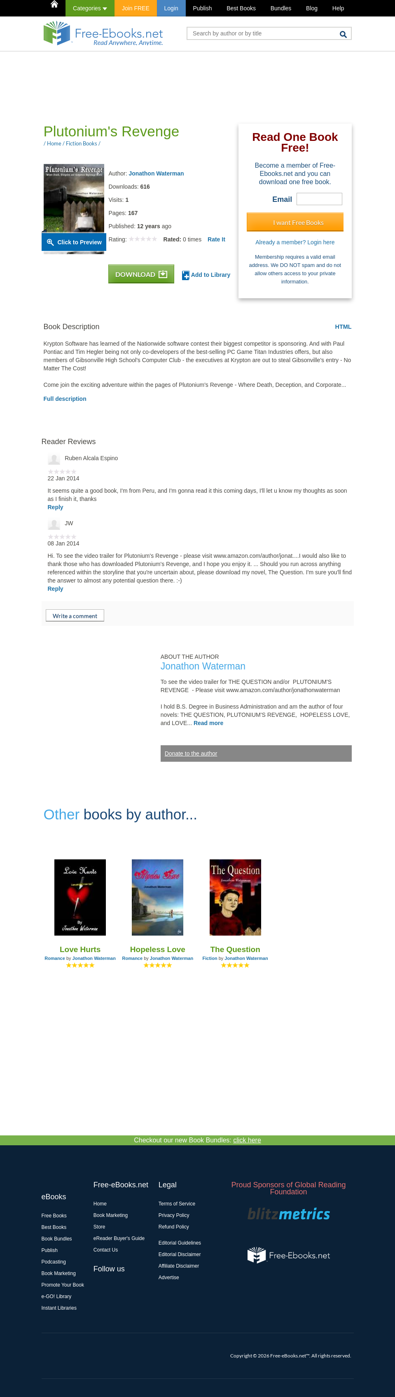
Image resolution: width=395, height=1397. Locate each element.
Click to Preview (80, 242)
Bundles (281, 8)
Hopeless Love (157, 949)
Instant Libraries (59, 1308)
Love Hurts (80, 949)
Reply (55, 507)
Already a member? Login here (294, 242)
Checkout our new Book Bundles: (197, 1140)
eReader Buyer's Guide (119, 1238)
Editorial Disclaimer (180, 1254)
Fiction (210, 958)
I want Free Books (298, 222)
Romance (54, 958)
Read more (208, 723)
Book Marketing (59, 1273)
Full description (65, 398)
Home (100, 1204)
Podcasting (54, 1262)
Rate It (216, 239)
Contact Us (105, 1250)
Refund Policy (174, 1227)
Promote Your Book (63, 1285)
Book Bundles (57, 1239)
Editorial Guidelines (180, 1243)
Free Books (54, 1216)
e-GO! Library (57, 1296)
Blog (312, 8)
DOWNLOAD (141, 274)
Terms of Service (177, 1204)
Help (338, 8)
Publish (202, 8)
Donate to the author (191, 753)
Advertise (169, 1277)
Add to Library (206, 275)
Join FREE (136, 8)
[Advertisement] (191, 86)
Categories (90, 8)
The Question (235, 949)
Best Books (241, 8)
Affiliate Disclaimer (179, 1266)
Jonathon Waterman (156, 173)
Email (282, 199)
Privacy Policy (174, 1215)
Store (99, 1227)
